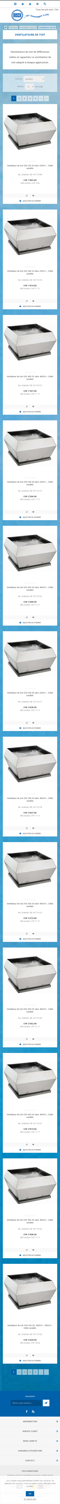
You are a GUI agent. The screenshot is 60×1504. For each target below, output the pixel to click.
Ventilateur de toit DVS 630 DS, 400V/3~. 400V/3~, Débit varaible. (30, 1326)
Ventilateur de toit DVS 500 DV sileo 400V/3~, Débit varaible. (30, 905)
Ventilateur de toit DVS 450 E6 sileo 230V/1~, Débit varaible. (30, 483)
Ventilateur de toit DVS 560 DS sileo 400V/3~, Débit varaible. (30, 1221)
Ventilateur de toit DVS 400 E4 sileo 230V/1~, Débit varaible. (30, 272)
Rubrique (13, 27)
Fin (46, 98)
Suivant (41, 98)
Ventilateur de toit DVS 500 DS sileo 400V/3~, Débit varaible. (30, 1010)
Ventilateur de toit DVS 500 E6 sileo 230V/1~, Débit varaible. (30, 694)
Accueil (5, 27)
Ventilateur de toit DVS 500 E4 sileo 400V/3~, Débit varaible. (30, 799)
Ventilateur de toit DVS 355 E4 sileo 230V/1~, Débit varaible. (30, 167)
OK (30, 1494)
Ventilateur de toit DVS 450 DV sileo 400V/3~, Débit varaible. (30, 588)
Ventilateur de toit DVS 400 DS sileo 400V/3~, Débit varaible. (30, 377)
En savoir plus (30, 1499)
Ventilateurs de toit (28, 27)
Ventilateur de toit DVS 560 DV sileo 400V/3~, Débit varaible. (30, 1115)
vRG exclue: (26, 183)
